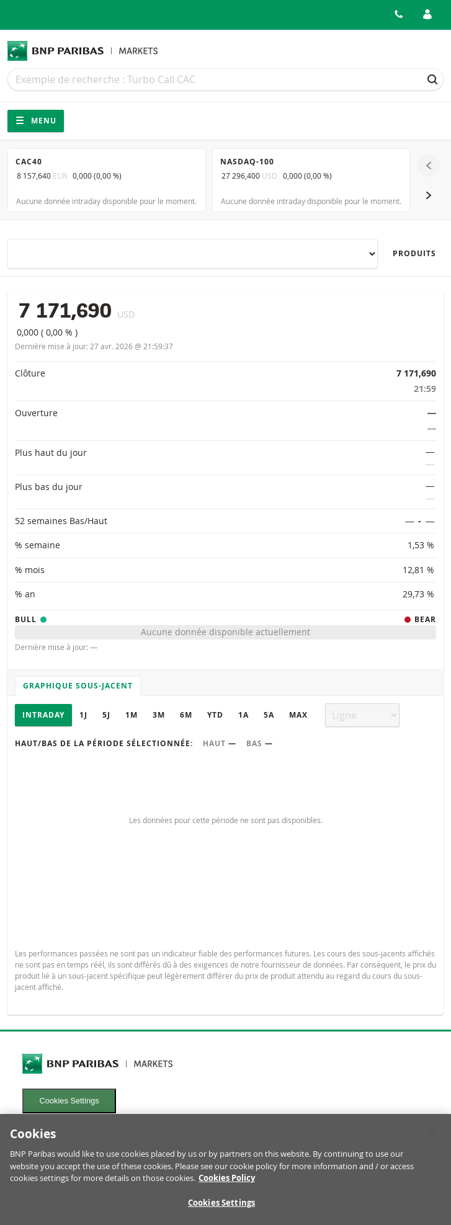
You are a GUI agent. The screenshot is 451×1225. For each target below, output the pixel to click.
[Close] (431, 1140)
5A (269, 715)
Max (298, 715)
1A (243, 715)
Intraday (43, 715)
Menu (35, 120)
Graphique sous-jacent (78, 685)
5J (106, 715)
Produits (414, 253)
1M (131, 715)
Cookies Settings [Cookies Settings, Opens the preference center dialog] (221, 1208)
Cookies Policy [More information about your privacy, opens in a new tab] (227, 1184)
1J (83, 715)
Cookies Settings (69, 1100)
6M (186, 715)
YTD (215, 715)
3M (159, 715)
